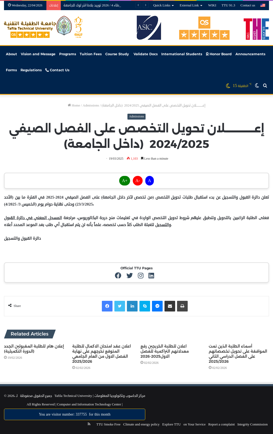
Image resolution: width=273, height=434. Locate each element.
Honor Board (219, 54)
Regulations (31, 70)
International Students (181, 54)
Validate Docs (145, 54)
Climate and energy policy (141, 424)
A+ (124, 181)
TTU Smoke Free (108, 424)
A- (137, 181)
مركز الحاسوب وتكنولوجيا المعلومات (119, 395)
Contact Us (57, 70)
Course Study (117, 54)
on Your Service (194, 424)
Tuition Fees (91, 54)
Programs (67, 54)
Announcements (250, 54)
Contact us (247, 5)
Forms (11, 70)
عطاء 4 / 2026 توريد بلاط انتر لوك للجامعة (92, 5)
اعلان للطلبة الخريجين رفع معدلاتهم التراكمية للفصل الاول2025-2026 (164, 351)
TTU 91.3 (228, 5)
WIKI (212, 5)
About (11, 54)
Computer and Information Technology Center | (89, 404)
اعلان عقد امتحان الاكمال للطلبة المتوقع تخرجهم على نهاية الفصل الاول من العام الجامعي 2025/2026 (101, 354)
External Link (189, 5)
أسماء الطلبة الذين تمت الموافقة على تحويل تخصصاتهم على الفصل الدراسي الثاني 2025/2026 (238, 354)
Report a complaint (221, 424)
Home (74, 105)
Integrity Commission (253, 424)
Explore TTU (171, 424)
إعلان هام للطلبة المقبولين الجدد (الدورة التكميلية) (34, 349)
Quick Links (161, 5)
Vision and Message (38, 54)
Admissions (91, 105)
